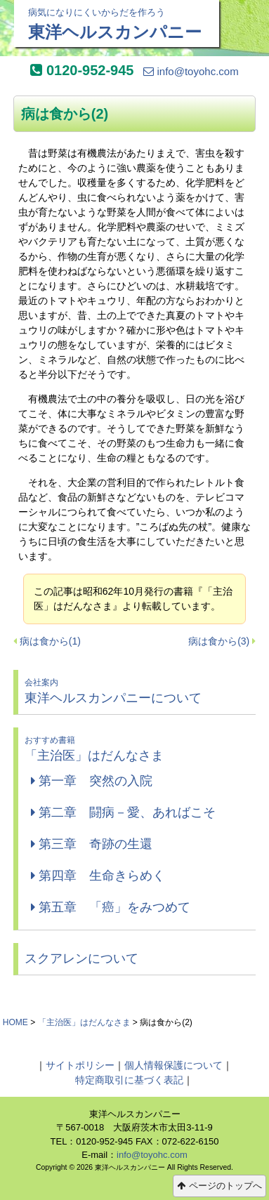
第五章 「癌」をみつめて (110, 907)
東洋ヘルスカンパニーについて (137, 690)
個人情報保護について (173, 1065)
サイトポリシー (80, 1065)
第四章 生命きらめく (98, 876)
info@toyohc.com (190, 71)
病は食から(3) (218, 641)
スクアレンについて (81, 958)
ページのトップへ (219, 1185)
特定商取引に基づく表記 (129, 1080)
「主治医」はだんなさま (137, 748)
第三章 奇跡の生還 (91, 844)
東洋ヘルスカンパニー (116, 23)
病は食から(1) (50, 641)
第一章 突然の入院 (91, 781)
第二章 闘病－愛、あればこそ (123, 812)
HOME (15, 1022)
